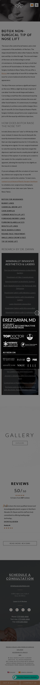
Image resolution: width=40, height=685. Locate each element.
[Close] (37, 313)
